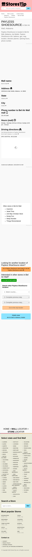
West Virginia (25, 485)
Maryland (15, 450)
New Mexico (15, 479)
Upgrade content (6, 544)
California (4, 459)
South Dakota (25, 469)
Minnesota (15, 458)
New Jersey (15, 477)
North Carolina (14, 488)
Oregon (25, 446)
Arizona (4, 450)
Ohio (14, 496)
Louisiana (15, 443)
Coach (20, 516)
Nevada (14, 468)
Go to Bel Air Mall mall (9, 280)
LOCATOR (19, 429)
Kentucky (15, 441)
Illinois (3, 486)
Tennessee (26, 472)
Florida (4, 477)
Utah (24, 476)
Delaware (4, 472)
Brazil (3, 454)
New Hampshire (15, 475)
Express (20, 524)
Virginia (25, 480)
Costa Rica (4, 470)
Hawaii (3, 481)
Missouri (15, 462)
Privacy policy (5, 542)
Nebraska (15, 466)
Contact (4, 541)
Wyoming (26, 490)
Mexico (14, 454)
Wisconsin (26, 488)
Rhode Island (25, 460)
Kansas (3, 492)
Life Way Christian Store (14, 214)
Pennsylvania (27, 448)
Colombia (4, 463)
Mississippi (15, 460)
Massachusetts (16, 452)
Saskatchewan (27, 463)
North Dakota (14, 491)
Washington (26, 482)
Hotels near (16, 316)
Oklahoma (26, 441)
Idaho (3, 483)
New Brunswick (15, 471)
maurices (9, 209)
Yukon (25, 492)
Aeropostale (20, 528)
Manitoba (15, 448)
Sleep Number (11, 218)
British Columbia (3, 457)
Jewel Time (10, 211)
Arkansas (4, 452)
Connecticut (5, 468)
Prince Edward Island (27, 453)
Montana (15, 464)
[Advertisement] (16, 61)
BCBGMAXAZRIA (5, 516)
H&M (20, 532)
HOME (6, 429)
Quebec (25, 457)
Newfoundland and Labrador (16, 484)
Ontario (25, 443)
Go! (28, 8)
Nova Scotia (16, 494)
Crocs (4, 528)
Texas (25, 474)
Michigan (15, 456)
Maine (14, 446)
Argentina (4, 448)
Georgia (4, 479)
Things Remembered (13, 221)
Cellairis (4, 532)
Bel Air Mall (5, 83)
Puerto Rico (26, 455)
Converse (20, 520)
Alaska (3, 443)
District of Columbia (5, 475)
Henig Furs (10, 216)
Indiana (3, 488)
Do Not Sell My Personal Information (12, 546)
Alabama (4, 441)
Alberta (4, 446)
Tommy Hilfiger (5, 524)
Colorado (4, 466)
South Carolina (25, 466)
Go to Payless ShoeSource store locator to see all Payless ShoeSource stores (16, 269)
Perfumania (4, 520)
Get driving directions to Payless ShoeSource (13, 133)
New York (15, 481)
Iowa (3, 490)
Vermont (26, 478)
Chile (3, 461)
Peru (25, 450)
